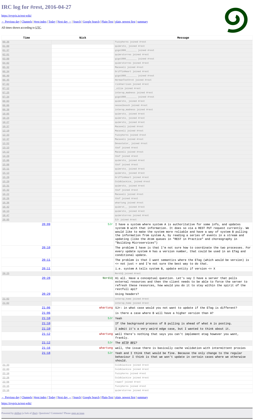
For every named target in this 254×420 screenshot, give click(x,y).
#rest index (40, 21)
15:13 (5, 173)
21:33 (5, 365)
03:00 (5, 59)
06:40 (5, 75)
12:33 (5, 135)
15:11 (5, 169)
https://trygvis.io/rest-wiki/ (16, 15)
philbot (17, 413)
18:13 (5, 211)
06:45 (5, 80)
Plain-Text (107, 21)
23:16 (5, 390)
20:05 (5, 219)
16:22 (5, 194)
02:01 (5, 54)
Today (52, 21)
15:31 (5, 186)
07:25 (5, 92)
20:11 (46, 260)
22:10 (5, 373)
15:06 (5, 160)
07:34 (5, 97)
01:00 (5, 46)
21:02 (5, 299)
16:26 (5, 198)
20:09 (46, 224)
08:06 (5, 105)
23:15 (5, 386)
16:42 (5, 207)
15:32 (5, 190)
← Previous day (10, 21)
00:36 (5, 42)
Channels (27, 21)
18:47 (5, 215)
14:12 (5, 152)
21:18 (46, 353)
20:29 (46, 294)
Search (77, 21)
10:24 (5, 118)
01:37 (5, 50)
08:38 (5, 109)
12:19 (5, 130)
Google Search (91, 21)
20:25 (5, 273)
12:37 (5, 139)
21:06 (46, 307)
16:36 (5, 202)
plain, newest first (125, 21)
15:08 (5, 164)
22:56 (5, 382)
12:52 (5, 143)
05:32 (5, 67)
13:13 (5, 147)
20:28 (46, 278)
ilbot (34, 413)
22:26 (5, 377)
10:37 (5, 126)
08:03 (5, 101)
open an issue (77, 413)
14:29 (5, 156)
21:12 (46, 334)
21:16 (46, 348)
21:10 (46, 318)
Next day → (64, 21)
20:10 (46, 247)
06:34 (5, 71)
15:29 (5, 177)
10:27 (5, 122)
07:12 (5, 88)
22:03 (5, 369)
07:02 (5, 84)
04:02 (5, 63)
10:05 (5, 114)
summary (142, 21)
